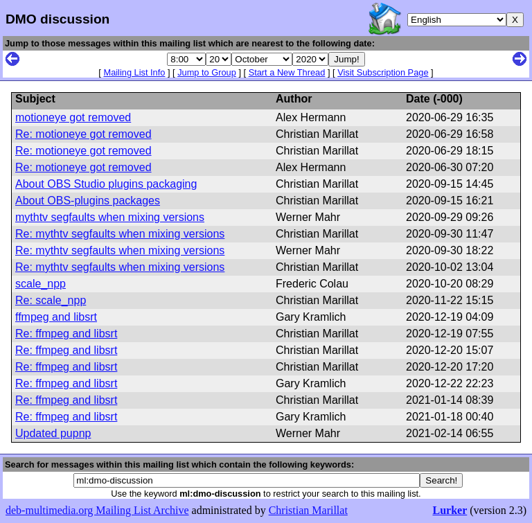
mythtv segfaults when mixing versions (109, 217)
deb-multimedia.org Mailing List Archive (97, 510)
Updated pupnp (53, 433)
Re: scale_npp (50, 300)
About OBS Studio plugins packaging (106, 184)
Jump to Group (206, 72)
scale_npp (40, 284)
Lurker (449, 510)
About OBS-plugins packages (87, 200)
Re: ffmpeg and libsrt (66, 333)
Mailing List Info (134, 72)
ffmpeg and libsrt (56, 317)
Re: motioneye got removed (83, 134)
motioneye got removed (73, 117)
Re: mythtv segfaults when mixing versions (119, 234)
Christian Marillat (308, 510)
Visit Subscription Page (382, 72)
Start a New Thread (287, 72)
